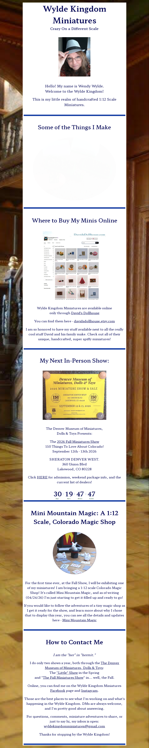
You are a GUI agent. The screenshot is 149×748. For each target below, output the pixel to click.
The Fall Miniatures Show (63, 677)
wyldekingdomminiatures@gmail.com (74, 726)
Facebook (57, 690)
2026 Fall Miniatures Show (78, 441)
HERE (42, 477)
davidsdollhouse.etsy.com (94, 321)
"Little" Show (67, 672)
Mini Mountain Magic (79, 620)
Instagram (89, 690)
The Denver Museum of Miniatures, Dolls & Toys (82, 665)
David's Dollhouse (85, 312)
